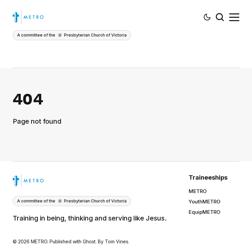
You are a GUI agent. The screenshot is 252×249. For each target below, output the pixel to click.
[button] (207, 17)
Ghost (89, 241)
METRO (198, 191)
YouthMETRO (204, 201)
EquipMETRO (204, 212)
